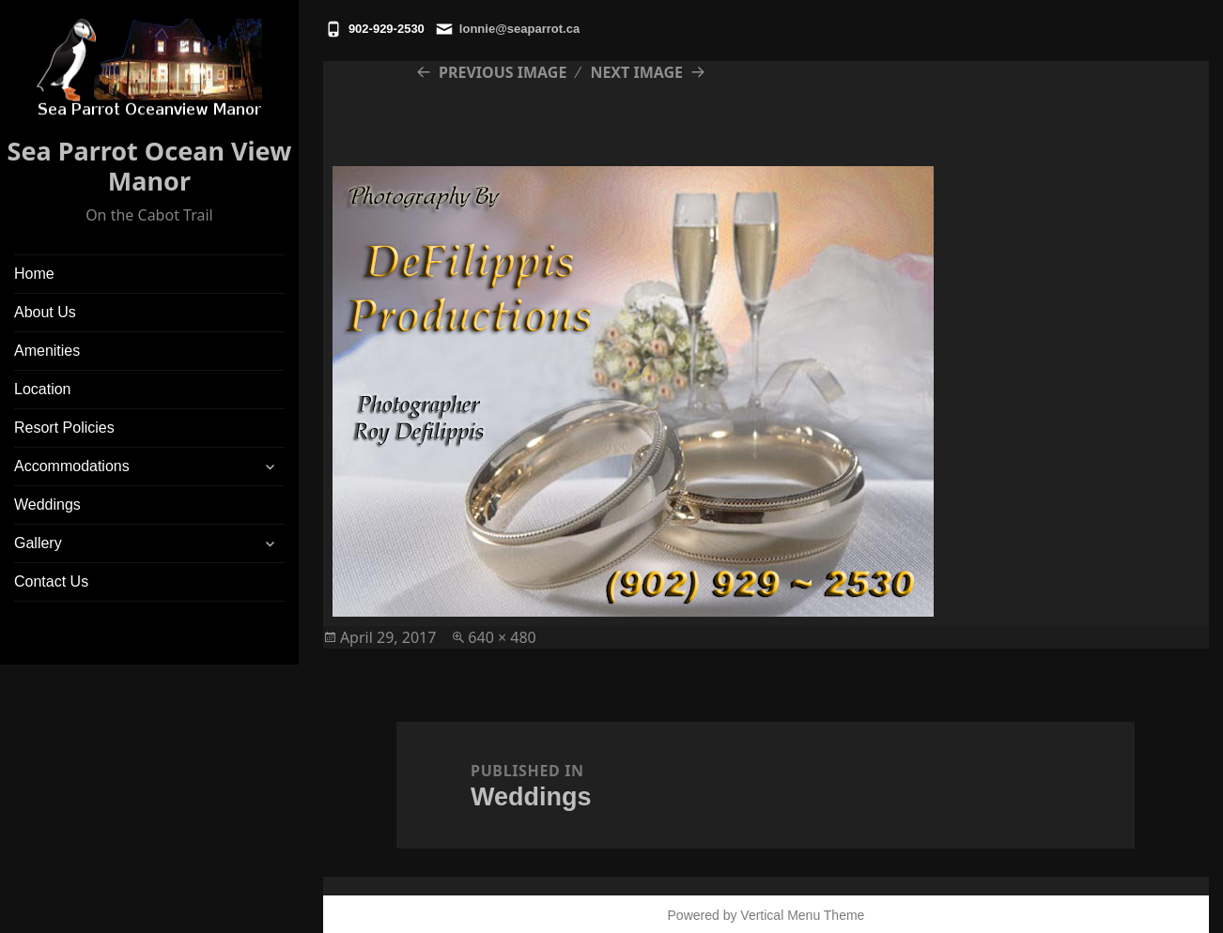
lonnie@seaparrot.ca (519, 29)
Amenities (47, 351)
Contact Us (51, 581)
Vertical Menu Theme (802, 915)
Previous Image (502, 72)
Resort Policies (64, 428)
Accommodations (72, 466)
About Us (45, 312)
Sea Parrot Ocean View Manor (150, 165)
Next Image (636, 72)
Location (42, 389)
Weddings (47, 504)
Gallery (38, 543)
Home (34, 274)
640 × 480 (501, 637)
